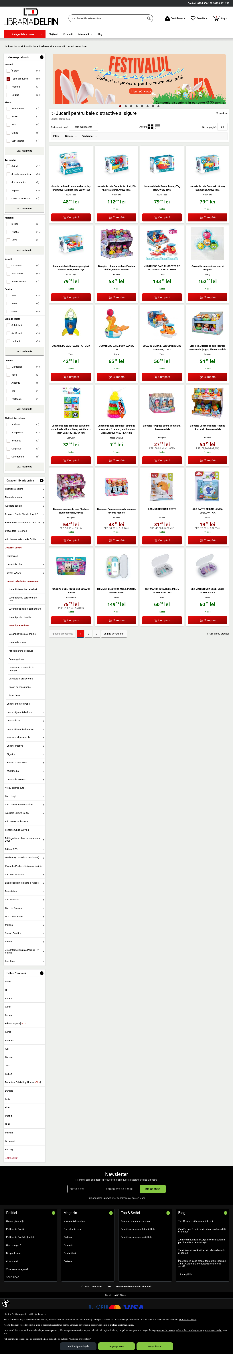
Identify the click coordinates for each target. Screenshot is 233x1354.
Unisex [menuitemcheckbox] (26, 337)
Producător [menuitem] (87, 162)
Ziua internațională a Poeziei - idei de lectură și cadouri (201, 1277)
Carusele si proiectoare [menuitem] (21, 704)
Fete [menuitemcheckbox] (26, 321)
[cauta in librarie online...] (106, 18)
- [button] (42, 83)
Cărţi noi (68, 1263)
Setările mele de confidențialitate (138, 1255)
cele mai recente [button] (83, 153)
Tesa (7, 1091)
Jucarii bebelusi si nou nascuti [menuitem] (23, 607)
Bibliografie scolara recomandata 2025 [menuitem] (22, 865)
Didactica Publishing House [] (23, 1108)
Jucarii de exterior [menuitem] (16, 805)
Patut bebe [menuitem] (14, 721)
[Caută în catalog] (149, 18)
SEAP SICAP (12, 1303)
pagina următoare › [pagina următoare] (112, 660)
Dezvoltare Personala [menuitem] (16, 557)
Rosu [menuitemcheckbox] (26, 401)
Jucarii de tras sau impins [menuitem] (22, 660)
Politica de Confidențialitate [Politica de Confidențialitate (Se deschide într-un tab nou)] (189, 1330)
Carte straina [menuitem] (12, 926)
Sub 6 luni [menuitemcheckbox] (26, 351)
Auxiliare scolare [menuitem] (13, 532)
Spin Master (71, 624)
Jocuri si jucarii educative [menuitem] (20, 755)
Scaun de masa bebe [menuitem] (20, 713)
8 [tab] (158, 132)
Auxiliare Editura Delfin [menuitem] (17, 839)
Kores (8, 1058)
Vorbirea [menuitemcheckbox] (26, 450)
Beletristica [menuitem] (11, 917)
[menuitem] (25, 34)
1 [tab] (120, 132)
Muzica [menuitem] (9, 951)
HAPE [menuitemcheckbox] (26, 143)
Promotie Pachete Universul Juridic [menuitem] (23, 892)
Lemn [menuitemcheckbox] (26, 266)
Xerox (8, 1033)
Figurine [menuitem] (11, 780)
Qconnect (10, 1167)
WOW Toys (71, 221)
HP (6, 1016)
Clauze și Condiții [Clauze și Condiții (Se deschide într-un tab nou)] (213, 1330)
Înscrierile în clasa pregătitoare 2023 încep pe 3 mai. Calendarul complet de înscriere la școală (202, 1290)
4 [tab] (136, 132)
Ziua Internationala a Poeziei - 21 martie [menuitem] (22, 977)
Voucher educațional (17, 1295)
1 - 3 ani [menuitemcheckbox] (26, 367)
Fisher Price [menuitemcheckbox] (26, 134)
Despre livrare (13, 1279)
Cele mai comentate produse (136, 1247)
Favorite (199, 18)
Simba (162, 544)
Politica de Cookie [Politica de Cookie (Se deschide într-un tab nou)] (187, 1319)
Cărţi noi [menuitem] (53, 34)
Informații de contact (75, 1247)
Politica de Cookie (15, 1255)
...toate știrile (185, 1300)
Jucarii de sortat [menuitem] (17, 668)
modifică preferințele (78, 1346)
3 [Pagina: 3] (95, 660)
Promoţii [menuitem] (67, 34)
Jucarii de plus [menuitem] (14, 590)
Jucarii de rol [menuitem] (13, 747)
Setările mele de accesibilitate (136, 1263)
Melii (116, 624)
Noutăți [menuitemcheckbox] (26, 121)
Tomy (161, 301)
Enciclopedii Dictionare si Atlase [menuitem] (22, 909)
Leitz (7, 1125)
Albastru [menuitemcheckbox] (26, 409)
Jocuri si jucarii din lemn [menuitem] (19, 738)
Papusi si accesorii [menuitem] (17, 789)
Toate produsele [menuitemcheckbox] (26, 105)
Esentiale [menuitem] (10, 987)
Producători (70, 1279)
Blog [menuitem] (100, 34)
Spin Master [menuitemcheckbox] (26, 167)
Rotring (9, 1175)
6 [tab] (147, 132)
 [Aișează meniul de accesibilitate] (6, 1303)
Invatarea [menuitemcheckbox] (26, 466)
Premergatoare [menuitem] (16, 685)
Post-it (8, 1142)
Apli (7, 1075)
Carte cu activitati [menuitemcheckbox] (26, 224)
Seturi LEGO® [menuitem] (14, 599)
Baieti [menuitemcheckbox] (26, 329)
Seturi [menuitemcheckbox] (26, 192)
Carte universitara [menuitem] (14, 900)
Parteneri (68, 1287)
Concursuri (12, 1287)
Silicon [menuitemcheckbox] (26, 250)
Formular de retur (73, 1255)
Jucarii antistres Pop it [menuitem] (18, 730)
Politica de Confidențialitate (20, 1263)
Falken (8, 1100)
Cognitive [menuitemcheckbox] (26, 474)
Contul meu (175, 18)
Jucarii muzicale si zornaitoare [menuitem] (25, 635)
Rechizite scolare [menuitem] (14, 515)
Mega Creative (116, 464)
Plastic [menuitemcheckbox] (26, 258)
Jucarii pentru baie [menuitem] (19, 652)
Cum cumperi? (13, 1271)
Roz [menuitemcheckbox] (26, 417)
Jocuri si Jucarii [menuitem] (13, 574)
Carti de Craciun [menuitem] (13, 934)
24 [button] (222, 153)
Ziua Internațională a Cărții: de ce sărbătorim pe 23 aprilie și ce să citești (201, 1267)
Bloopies (117, 301)
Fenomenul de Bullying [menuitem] (17, 856)
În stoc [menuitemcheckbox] (26, 97)
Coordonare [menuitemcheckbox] (26, 482)
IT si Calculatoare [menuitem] (14, 942)
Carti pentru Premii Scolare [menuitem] (19, 831)
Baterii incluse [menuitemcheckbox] (26, 308)
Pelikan (9, 1159)
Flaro (7, 1133)
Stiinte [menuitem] (8, 968)
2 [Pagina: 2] (87, 660)
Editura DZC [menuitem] (11, 875)
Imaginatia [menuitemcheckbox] (26, 458)
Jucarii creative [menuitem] (15, 772)
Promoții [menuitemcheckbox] (26, 113)
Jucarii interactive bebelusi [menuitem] (23, 615)
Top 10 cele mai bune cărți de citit (196, 1247)
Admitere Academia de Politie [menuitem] (20, 565)
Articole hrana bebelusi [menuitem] (21, 677)
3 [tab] (131, 132)
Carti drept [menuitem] (10, 822)
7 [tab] (153, 132)
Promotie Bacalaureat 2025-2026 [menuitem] (22, 548)
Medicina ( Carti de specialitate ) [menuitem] (22, 884)
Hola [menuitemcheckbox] (26, 151)
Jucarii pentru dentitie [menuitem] (20, 643)
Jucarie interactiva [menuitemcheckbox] (26, 200)
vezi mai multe (24, 177)
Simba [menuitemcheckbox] (26, 159)
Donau (8, 1041)
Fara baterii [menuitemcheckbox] (26, 299)
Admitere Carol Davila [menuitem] (16, 847)
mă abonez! (153, 1215)
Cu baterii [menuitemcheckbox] (26, 291)
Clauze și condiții (15, 1247)
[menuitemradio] (150, 153)
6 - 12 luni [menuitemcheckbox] (26, 359)
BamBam (71, 464)
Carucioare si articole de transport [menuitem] (21, 695)
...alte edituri (11, 1184)
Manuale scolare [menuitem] (13, 523)
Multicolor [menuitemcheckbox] (26, 393)
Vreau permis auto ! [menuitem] (15, 814)
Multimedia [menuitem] (13, 797)
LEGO (8, 1007)
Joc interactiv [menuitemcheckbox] (26, 208)
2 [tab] (125, 132)
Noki (7, 1150)
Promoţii (68, 1271)
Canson (9, 1083)
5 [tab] (142, 132)
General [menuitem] (69, 162)
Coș (220, 18)
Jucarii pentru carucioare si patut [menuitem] (23, 625)
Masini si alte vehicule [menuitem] (18, 763)
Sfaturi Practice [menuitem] (13, 959)
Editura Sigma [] (16, 1049)
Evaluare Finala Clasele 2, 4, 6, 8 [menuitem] (21, 540)
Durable (9, 1117)
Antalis (8, 1024)
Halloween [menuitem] (12, 582)
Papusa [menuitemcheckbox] (26, 216)
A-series (9, 1066)
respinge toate (116, 1346)
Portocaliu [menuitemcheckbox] (26, 425)
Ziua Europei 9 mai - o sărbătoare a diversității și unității (202, 1256)
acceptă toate (154, 1346)
